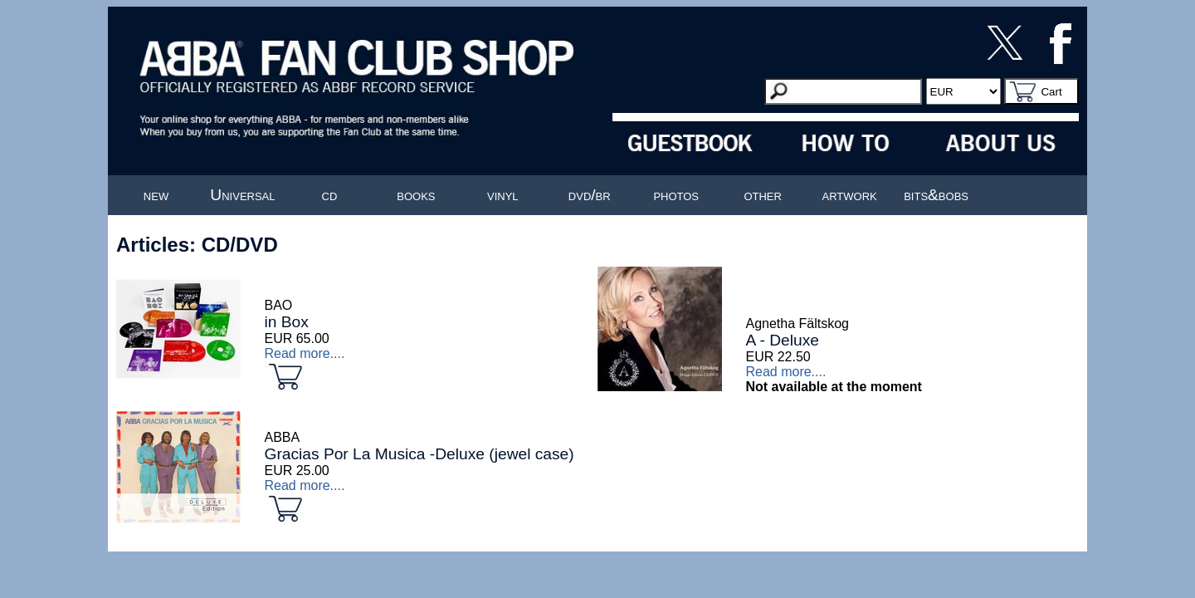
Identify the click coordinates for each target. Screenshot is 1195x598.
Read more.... (304, 353)
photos (676, 194)
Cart (1051, 92)
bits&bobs (936, 194)
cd (330, 194)
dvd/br (589, 194)
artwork (849, 194)
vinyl (503, 194)
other (763, 194)
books (416, 194)
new (156, 194)
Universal (242, 194)
